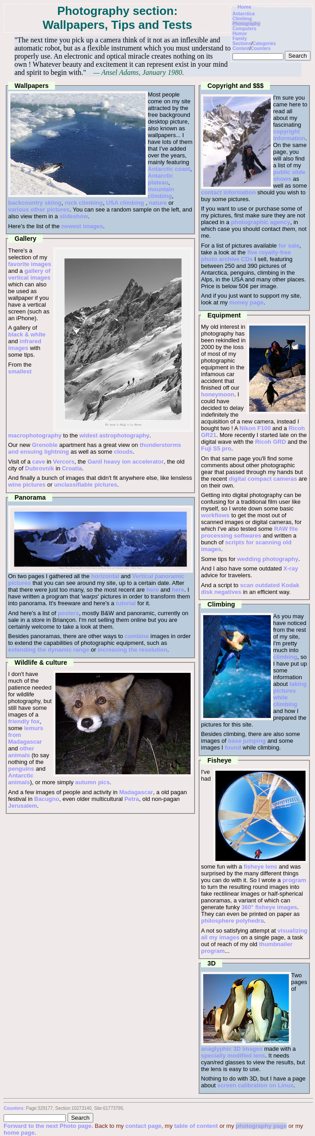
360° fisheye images (269, 907)
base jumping (247, 740)
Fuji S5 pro (216, 448)
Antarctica (244, 13)
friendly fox (24, 721)
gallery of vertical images (29, 274)
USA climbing (125, 202)
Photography (246, 23)
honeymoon (217, 394)
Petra (131, 799)
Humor (240, 33)
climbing (285, 656)
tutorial (126, 603)
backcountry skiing (34, 202)
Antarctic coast (169, 169)
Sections (242, 43)
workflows (215, 515)
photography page (261, 1125)
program (294, 880)
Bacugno (46, 799)
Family (240, 38)
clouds (123, 451)
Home (244, 6)
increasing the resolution (133, 649)
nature (158, 202)
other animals (21, 752)
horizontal (105, 576)
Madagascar (136, 792)
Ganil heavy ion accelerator (125, 461)
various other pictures (39, 209)
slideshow (73, 216)
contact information (228, 192)
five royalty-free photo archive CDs (246, 255)
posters (68, 613)
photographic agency (260, 222)
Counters (261, 48)
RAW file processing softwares (249, 532)
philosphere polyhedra (232, 920)
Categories (264, 43)
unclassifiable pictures (85, 484)
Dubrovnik (39, 468)
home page (19, 1132)
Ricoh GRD (270, 441)
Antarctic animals (20, 779)
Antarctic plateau (160, 179)
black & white (27, 334)
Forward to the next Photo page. (49, 1125)
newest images (82, 226)
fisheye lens (260, 866)
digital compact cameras (262, 478)
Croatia (72, 468)
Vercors (64, 461)
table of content (196, 1125)
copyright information (289, 135)
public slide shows (289, 175)
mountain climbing (161, 192)
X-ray (290, 568)
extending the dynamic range (48, 649)
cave (38, 461)
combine (137, 636)
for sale (288, 245)
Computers (244, 28)
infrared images (24, 344)
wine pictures (27, 484)
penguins (21, 768)
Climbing (242, 18)
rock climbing (84, 202)
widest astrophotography (114, 435)
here (152, 589)
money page (246, 302)
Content (241, 48)
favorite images (29, 264)
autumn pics (92, 782)
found (233, 747)
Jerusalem (22, 805)
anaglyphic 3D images (232, 1048)
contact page (143, 1125)
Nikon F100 (254, 428)
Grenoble (45, 445)
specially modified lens (233, 1055)
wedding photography (267, 559)
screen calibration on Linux (255, 1085)
